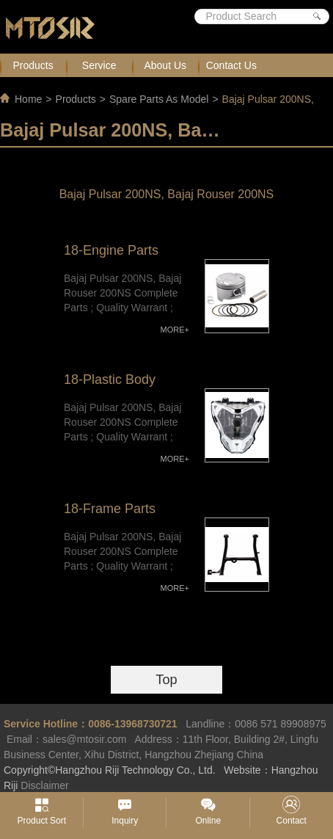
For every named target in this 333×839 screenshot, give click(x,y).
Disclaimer (44, 785)
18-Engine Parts (111, 250)
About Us (165, 65)
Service (99, 65)
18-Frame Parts (109, 508)
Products (32, 65)
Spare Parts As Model (158, 99)
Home (28, 99)
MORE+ (175, 329)
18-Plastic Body (109, 379)
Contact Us (231, 65)
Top (166, 679)
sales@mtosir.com (85, 739)
